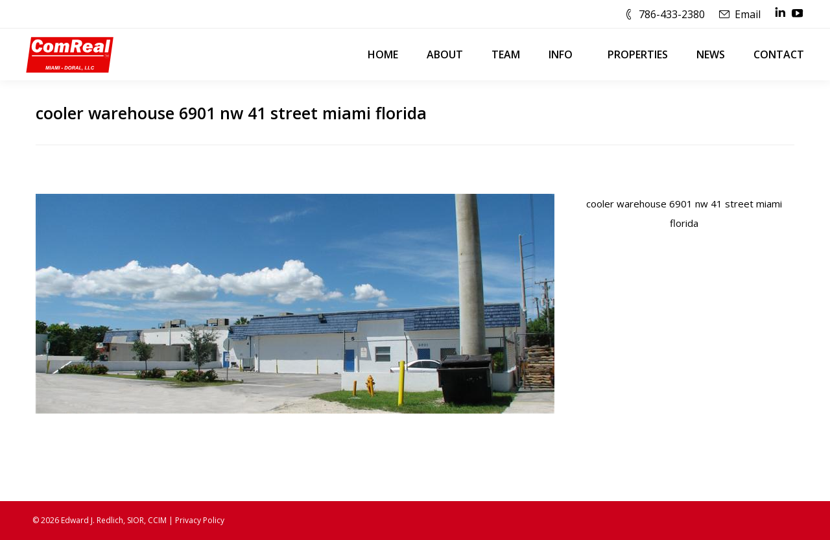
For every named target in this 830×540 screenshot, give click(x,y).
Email (748, 14)
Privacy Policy (199, 520)
